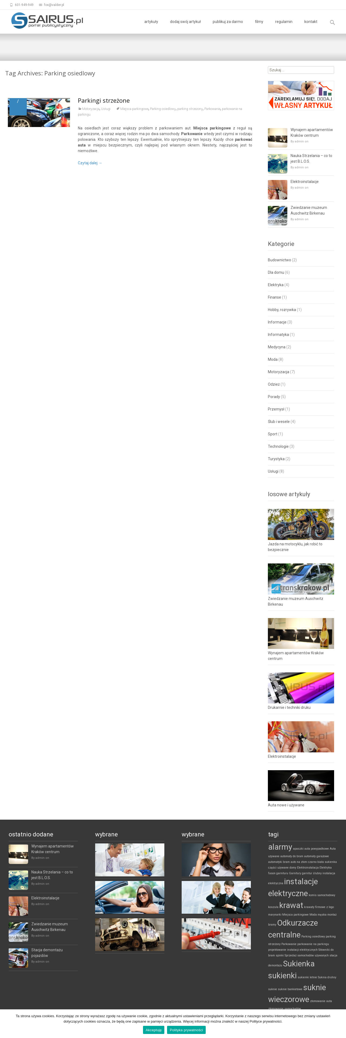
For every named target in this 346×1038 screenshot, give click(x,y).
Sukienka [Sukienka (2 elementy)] (299, 963)
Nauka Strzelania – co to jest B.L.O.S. (311, 158)
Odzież (274, 384)
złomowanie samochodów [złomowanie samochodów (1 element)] (284, 1008)
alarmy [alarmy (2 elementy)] (280, 847)
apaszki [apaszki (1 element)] (298, 848)
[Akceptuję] (339, 1023)
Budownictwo (279, 260)
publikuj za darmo (228, 26)
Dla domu (276, 272)
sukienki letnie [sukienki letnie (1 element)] (307, 977)
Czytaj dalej (90, 164)
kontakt (310, 26)
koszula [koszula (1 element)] (273, 907)
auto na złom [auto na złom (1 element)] (299, 862)
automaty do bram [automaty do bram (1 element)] (291, 856)
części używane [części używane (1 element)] (278, 867)
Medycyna (276, 347)
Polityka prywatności (186, 1030)
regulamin (283, 26)
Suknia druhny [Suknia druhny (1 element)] (327, 977)
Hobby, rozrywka (282, 310)
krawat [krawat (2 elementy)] (291, 905)
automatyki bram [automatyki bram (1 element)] (279, 862)
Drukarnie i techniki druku (289, 707)
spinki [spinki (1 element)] (280, 955)
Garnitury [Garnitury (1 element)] (295, 873)
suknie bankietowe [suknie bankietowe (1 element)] (290, 989)
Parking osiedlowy (163, 110)
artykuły (151, 26)
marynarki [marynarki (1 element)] (274, 914)
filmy (259, 26)
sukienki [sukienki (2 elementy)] (282, 975)
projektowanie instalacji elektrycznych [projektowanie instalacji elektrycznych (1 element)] (293, 950)
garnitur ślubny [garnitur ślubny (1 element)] (312, 873)
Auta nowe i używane (286, 805)
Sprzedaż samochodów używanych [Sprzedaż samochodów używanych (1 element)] (307, 955)
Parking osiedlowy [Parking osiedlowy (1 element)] (313, 936)
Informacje (277, 322)
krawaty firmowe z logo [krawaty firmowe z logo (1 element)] (319, 907)
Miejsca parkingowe (134, 110)
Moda (273, 359)
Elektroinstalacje (305, 181)
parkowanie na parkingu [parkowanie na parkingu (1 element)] (313, 944)
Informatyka (278, 334)
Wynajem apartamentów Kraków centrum (312, 133)
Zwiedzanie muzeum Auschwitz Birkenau (309, 210)
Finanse (274, 297)
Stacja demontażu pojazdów (47, 953)
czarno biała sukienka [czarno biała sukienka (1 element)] (322, 862)
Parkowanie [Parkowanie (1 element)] (289, 944)
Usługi (106, 110)
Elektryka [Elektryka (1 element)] (326, 867)
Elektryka (276, 285)
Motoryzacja (90, 110)
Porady (274, 397)
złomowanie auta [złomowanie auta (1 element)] (321, 1001)
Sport (272, 434)
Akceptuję (154, 1030)
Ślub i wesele (279, 421)
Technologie (278, 446)
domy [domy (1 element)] (293, 867)
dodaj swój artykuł (185, 26)
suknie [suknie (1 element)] (272, 989)
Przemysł (276, 409)
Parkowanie (212, 110)
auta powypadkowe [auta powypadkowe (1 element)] (316, 848)
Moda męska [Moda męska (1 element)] (318, 914)
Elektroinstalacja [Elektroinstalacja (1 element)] (308, 867)
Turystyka (276, 459)
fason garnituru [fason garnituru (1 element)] (278, 873)
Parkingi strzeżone (104, 101)
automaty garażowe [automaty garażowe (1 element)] (316, 856)
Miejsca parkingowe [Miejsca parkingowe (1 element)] (295, 914)
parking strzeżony (190, 110)
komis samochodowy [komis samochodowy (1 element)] (322, 895)
